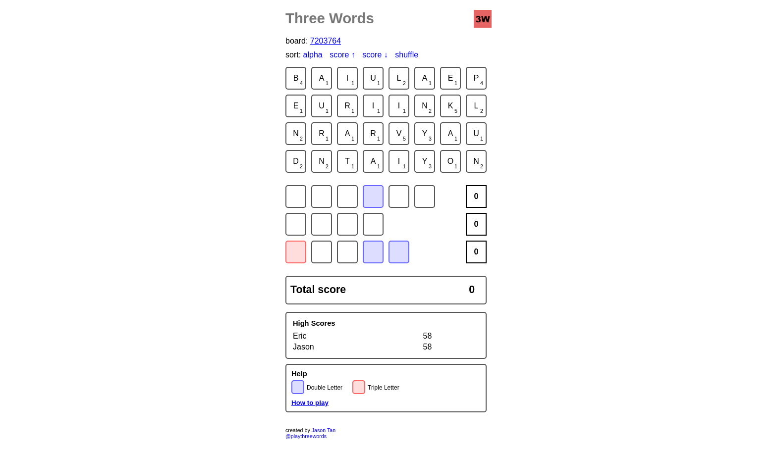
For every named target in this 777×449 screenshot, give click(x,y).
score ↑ (342, 54)
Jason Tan (323, 430)
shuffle (406, 54)
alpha (313, 54)
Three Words (329, 18)
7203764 (325, 41)
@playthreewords (306, 436)
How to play (310, 402)
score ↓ (375, 54)
